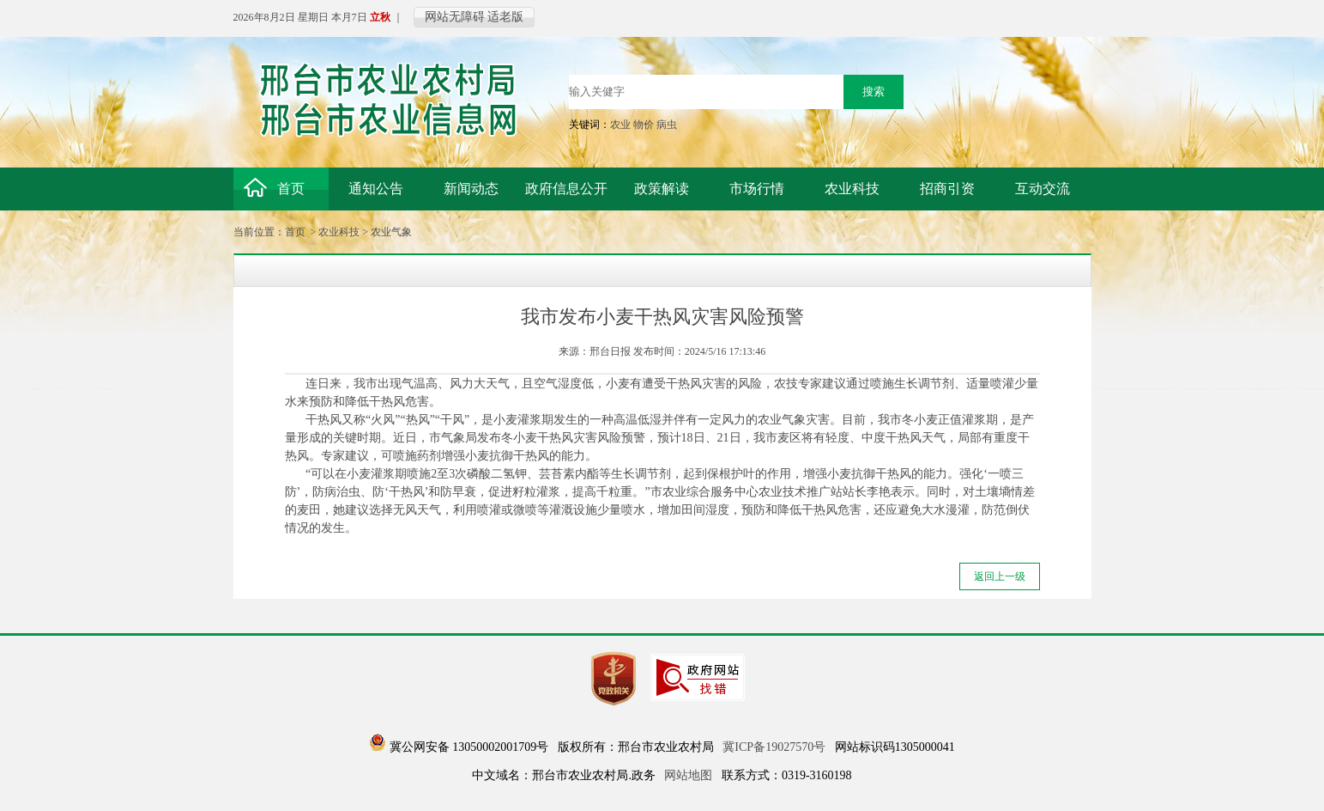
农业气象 (391, 232)
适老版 (505, 16)
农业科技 (339, 232)
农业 (620, 125)
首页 (295, 232)
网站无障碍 (455, 16)
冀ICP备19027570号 (773, 747)
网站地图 (688, 775)
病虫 (666, 125)
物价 (643, 125)
